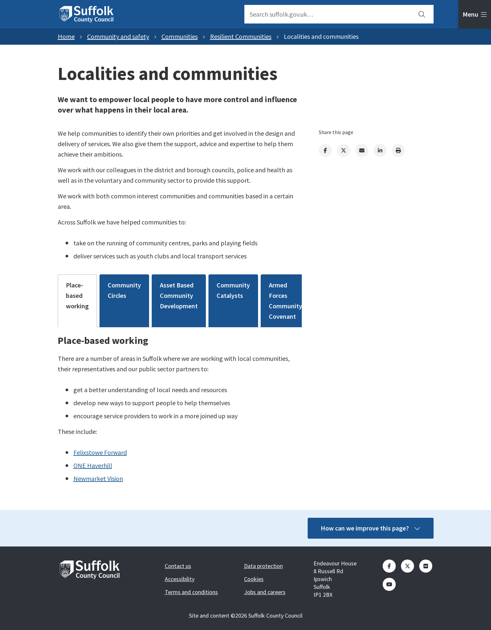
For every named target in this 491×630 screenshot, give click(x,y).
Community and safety (118, 36)
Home (66, 36)
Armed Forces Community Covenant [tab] (285, 300)
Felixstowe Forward (100, 452)
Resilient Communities (240, 36)
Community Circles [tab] (124, 290)
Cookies (254, 579)
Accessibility (179, 579)
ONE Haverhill (92, 465)
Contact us (178, 566)
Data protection (263, 566)
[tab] (474, 14)
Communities (179, 36)
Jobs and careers (264, 592)
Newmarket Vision (98, 478)
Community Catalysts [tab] (233, 290)
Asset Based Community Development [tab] (179, 295)
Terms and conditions (191, 592)
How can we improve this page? (371, 528)
